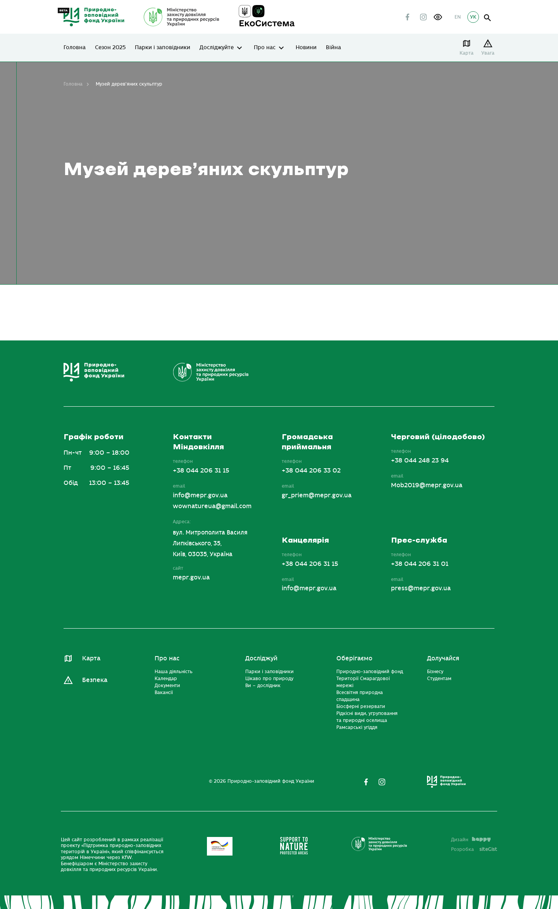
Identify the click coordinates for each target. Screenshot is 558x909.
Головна (75, 48)
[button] (438, 17)
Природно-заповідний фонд (369, 671)
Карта (467, 53)
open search (488, 18)
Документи (167, 685)
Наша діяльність (174, 671)
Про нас (265, 48)
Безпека (94, 680)
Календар (166, 678)
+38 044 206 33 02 (311, 470)
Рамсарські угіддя (356, 727)
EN (458, 17)
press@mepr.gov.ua (421, 588)
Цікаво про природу (269, 678)
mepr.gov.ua (191, 577)
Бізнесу (435, 671)
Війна (333, 48)
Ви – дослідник (263, 685)
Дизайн (471, 839)
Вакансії (164, 692)
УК (473, 17)
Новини (306, 48)
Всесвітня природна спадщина (359, 696)
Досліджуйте (217, 48)
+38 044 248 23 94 (420, 460)
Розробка (474, 849)
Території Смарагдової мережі (363, 682)
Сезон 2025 (110, 48)
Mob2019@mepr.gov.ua (426, 485)
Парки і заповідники (162, 48)
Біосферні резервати (360, 706)
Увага (487, 53)
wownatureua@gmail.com (212, 506)
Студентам (439, 678)
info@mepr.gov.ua (200, 495)
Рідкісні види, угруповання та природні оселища (367, 717)
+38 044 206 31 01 (419, 563)
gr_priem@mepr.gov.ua (316, 495)
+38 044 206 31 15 (201, 470)
